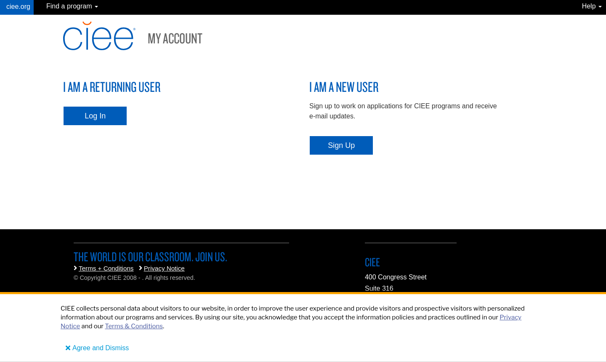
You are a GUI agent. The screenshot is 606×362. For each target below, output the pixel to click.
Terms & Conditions (134, 326)
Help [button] (592, 6)
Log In (95, 116)
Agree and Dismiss (100, 347)
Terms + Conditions (106, 268)
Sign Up (341, 145)
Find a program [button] (72, 6)
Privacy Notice (164, 268)
